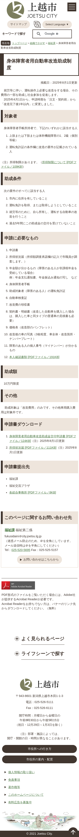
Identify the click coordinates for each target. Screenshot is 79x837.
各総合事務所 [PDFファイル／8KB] (32, 492)
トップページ (19, 43)
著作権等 (14, 787)
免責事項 (14, 779)
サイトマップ (18, 24)
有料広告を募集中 (20, 802)
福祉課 (51, 43)
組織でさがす (37, 43)
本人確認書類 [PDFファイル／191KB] (34, 357)
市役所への (39, 749)
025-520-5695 (20, 550)
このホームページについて (26, 794)
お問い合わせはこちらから (41, 559)
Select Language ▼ (57, 24)
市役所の (39, 759)
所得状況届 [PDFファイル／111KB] (32, 447)
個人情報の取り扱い (21, 772)
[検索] (51, 33)
